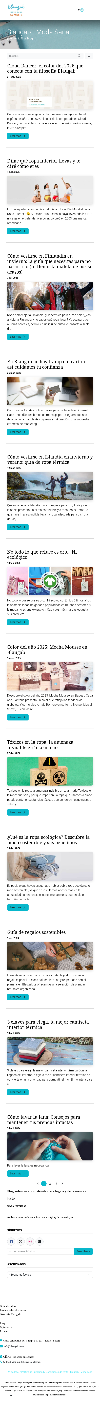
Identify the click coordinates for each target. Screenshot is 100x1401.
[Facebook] (11, 1241)
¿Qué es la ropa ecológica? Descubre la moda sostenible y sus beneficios (48, 840)
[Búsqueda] (79, 56)
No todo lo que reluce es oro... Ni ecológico (42, 554)
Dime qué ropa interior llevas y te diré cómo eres (43, 163)
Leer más (18, 136)
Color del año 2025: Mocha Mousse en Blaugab (47, 649)
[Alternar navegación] (89, 10)
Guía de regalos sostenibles (36, 932)
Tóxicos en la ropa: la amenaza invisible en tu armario (40, 745)
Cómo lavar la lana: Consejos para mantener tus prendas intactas (43, 1119)
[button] (89, 56)
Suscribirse (83, 1251)
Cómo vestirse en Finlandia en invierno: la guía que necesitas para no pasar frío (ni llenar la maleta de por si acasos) (49, 264)
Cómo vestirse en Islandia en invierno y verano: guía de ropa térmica (50, 459)
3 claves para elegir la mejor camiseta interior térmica (48, 1024)
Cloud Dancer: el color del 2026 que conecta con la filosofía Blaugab (45, 68)
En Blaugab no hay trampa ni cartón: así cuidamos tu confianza (46, 364)
